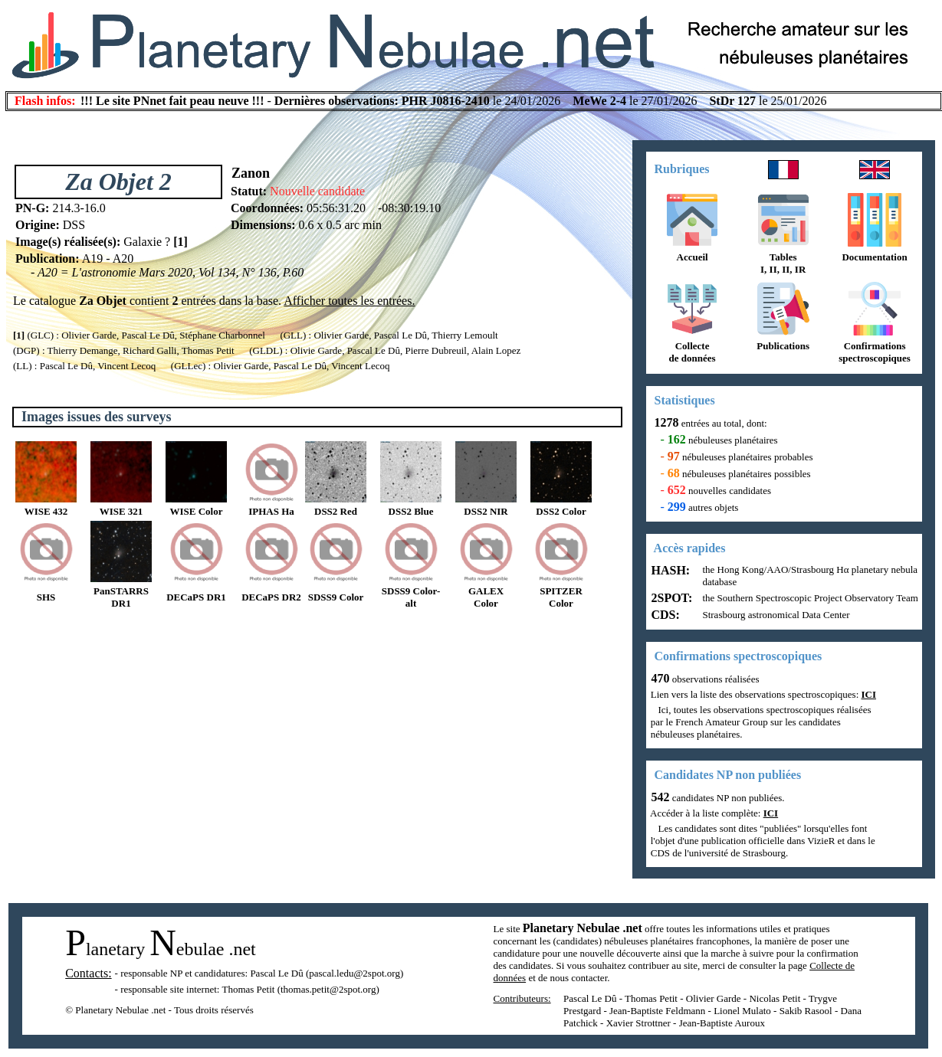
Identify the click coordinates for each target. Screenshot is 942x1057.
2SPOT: (670, 597)
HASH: (669, 570)
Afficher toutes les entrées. (349, 300)
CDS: (664, 614)
